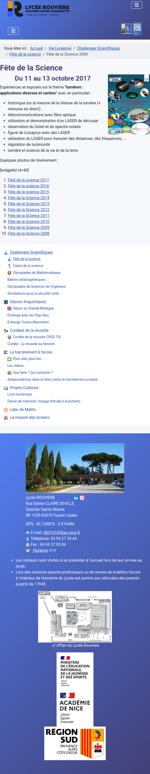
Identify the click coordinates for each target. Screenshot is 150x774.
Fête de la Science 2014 (28, 198)
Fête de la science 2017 (28, 180)
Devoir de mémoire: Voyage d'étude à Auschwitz (43, 401)
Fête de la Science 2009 (28, 227)
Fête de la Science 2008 (28, 233)
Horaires (44, 550)
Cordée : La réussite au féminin (31, 344)
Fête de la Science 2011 (28, 215)
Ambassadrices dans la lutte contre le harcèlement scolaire (52, 379)
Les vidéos (15, 366)
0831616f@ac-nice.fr (62, 532)
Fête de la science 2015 (28, 192)
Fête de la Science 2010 (28, 221)
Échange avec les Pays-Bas (28, 315)
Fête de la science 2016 (28, 186)
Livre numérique (19, 394)
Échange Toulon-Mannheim (28, 322)
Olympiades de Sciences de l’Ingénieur (36, 286)
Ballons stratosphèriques (26, 280)
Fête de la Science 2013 (28, 203)
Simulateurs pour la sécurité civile (33, 293)
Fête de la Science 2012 (28, 209)
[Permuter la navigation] (136, 5)
